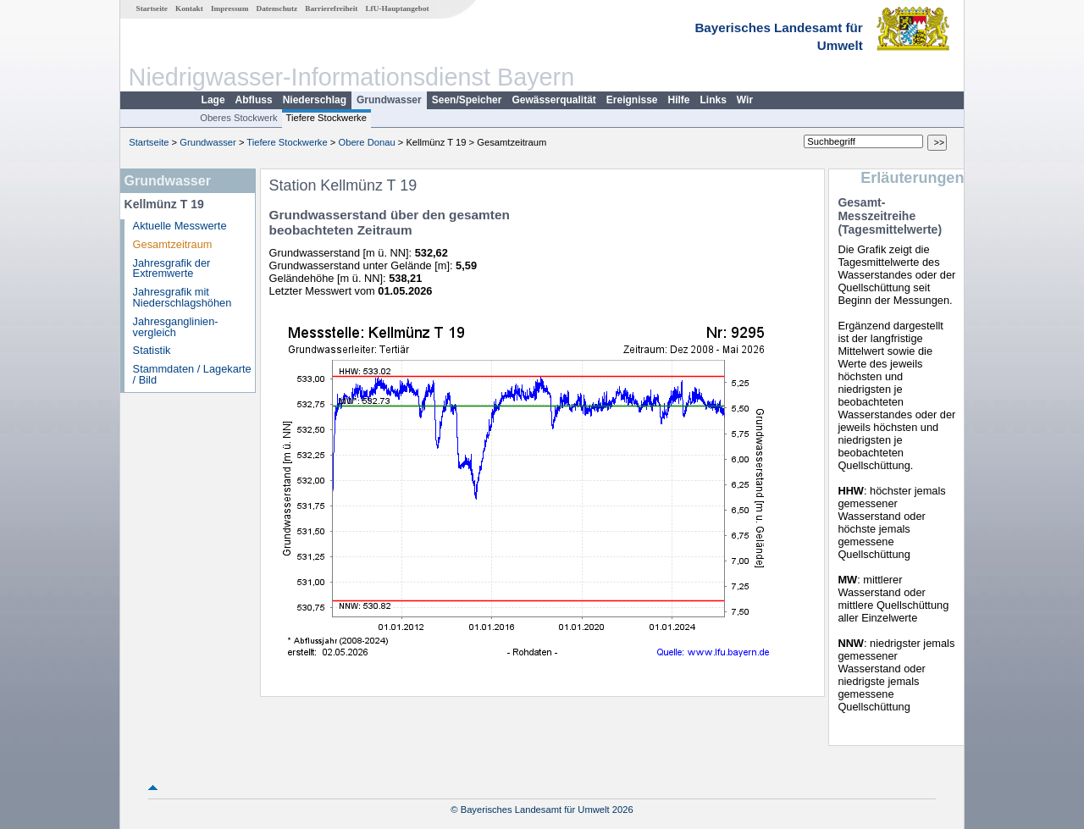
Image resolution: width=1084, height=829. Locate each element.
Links (713, 100)
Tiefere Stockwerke (326, 118)
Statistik (152, 350)
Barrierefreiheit (331, 8)
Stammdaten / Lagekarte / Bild (192, 374)
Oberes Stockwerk (238, 118)
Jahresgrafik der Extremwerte (172, 268)
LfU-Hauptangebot (397, 8)
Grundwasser (389, 100)
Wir (745, 100)
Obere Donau (366, 142)
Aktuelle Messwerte (180, 225)
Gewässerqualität (553, 100)
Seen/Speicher (467, 100)
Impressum (229, 8)
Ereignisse (632, 100)
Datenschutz (277, 8)
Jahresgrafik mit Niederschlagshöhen (182, 297)
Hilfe (679, 100)
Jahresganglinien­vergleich (175, 327)
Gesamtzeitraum (173, 244)
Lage (213, 100)
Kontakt (189, 8)
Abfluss (254, 100)
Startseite (152, 8)
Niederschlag (314, 100)
